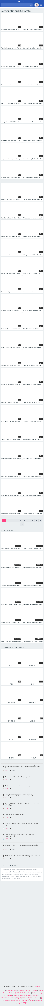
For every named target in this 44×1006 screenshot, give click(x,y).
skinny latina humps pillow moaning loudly (19, 795)
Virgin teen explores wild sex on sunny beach (20, 786)
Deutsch (16, 995)
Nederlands (36, 993)
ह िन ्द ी (19, 993)
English (18, 998)
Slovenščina (5, 998)
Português (24, 1003)
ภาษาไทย (36, 998)
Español (34, 990)
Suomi (13, 1000)
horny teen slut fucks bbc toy (14, 814)
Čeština (31, 1000)
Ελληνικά (25, 1000)
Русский (28, 990)
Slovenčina (27, 993)
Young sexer (22, 2)
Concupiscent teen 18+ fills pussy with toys (19, 777)
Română (14, 990)
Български (23, 995)
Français (36, 995)
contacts (37, 986)
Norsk (30, 995)
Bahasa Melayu (27, 998)
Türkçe (13, 998)
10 (40, 520)
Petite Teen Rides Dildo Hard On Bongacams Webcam (23, 856)
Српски (9, 995)
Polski (8, 990)
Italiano (11, 993)
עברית (3, 990)
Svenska (21, 990)
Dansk (18, 1000)
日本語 (7, 1000)
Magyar (37, 1000)
